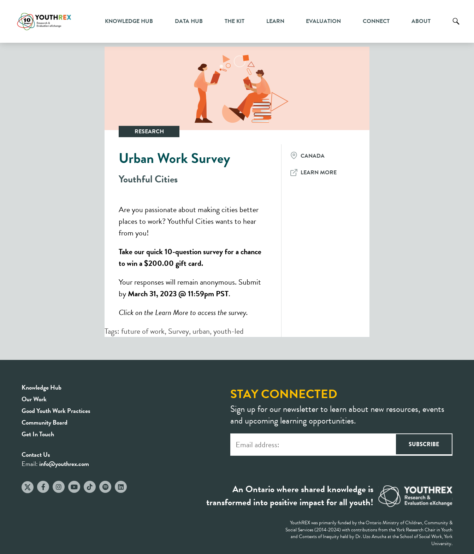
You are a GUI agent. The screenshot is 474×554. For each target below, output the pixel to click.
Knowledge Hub (129, 21)
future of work (143, 331)
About (421, 21)
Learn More (319, 172)
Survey (178, 331)
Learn (275, 21)
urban (201, 331)
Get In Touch (38, 434)
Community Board (44, 422)
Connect (376, 21)
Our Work (34, 399)
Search (456, 26)
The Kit (234, 21)
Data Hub (189, 21)
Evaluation (323, 21)
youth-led (228, 331)
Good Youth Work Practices (56, 410)
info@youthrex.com (64, 463)
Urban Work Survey (174, 158)
